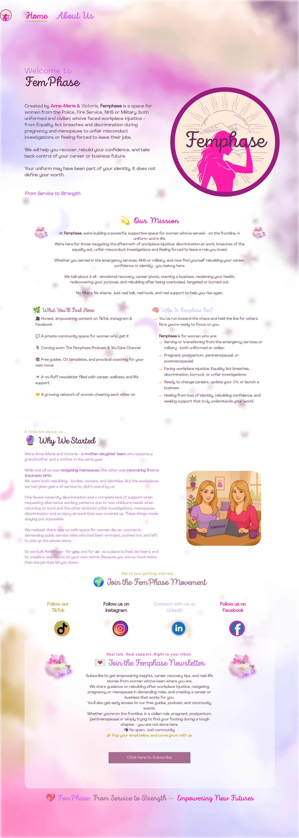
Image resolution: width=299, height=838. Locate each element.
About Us (74, 16)
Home (36, 16)
